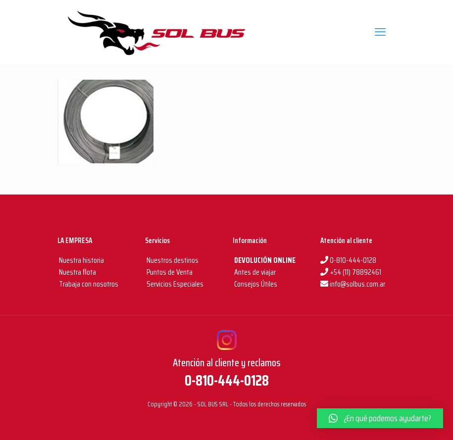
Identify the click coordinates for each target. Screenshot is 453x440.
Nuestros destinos (172, 260)
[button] (380, 418)
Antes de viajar (254, 272)
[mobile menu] (380, 32)
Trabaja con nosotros (87, 284)
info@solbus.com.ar (352, 284)
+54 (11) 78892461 (350, 272)
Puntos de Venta (169, 272)
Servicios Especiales (174, 284)
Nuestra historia (81, 260)
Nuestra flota (76, 272)
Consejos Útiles (255, 284)
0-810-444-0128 (348, 260)
